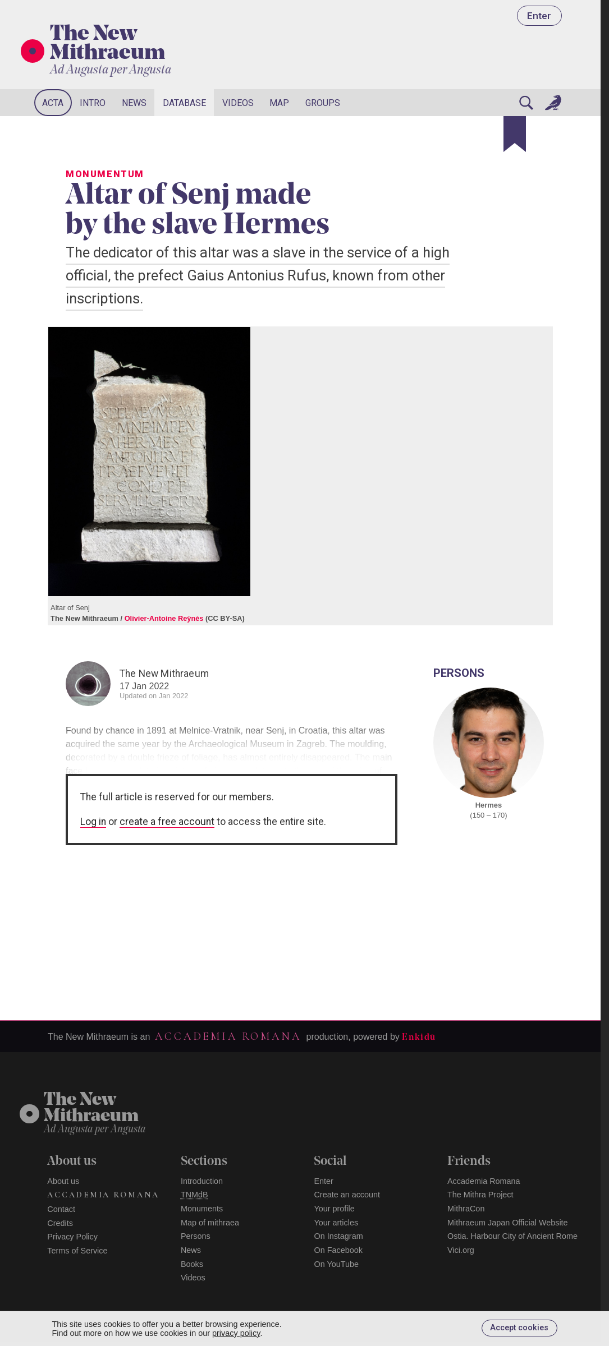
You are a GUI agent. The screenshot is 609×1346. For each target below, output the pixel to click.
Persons (195, 1236)
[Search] (525, 102)
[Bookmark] (514, 134)
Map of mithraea (210, 1222)
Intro (93, 103)
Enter (539, 15)
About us (63, 1181)
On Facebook (338, 1250)
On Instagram (338, 1236)
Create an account (347, 1194)
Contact (61, 1209)
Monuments (202, 1208)
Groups (322, 103)
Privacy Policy (72, 1236)
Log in (93, 821)
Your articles (336, 1222)
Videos (238, 103)
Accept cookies (519, 1328)
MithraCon (465, 1208)
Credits (60, 1223)
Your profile (334, 1208)
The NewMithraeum (91, 1108)
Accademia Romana (228, 1036)
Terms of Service (77, 1250)
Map (279, 103)
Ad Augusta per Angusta (110, 70)
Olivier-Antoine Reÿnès (164, 618)
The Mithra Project (480, 1194)
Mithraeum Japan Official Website (507, 1222)
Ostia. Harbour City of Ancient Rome (512, 1236)
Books (192, 1264)
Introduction (202, 1181)
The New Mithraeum (107, 44)
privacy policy (236, 1333)
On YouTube (336, 1264)
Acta (52, 103)
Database (184, 103)
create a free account (167, 821)
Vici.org (460, 1250)
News (134, 103)
